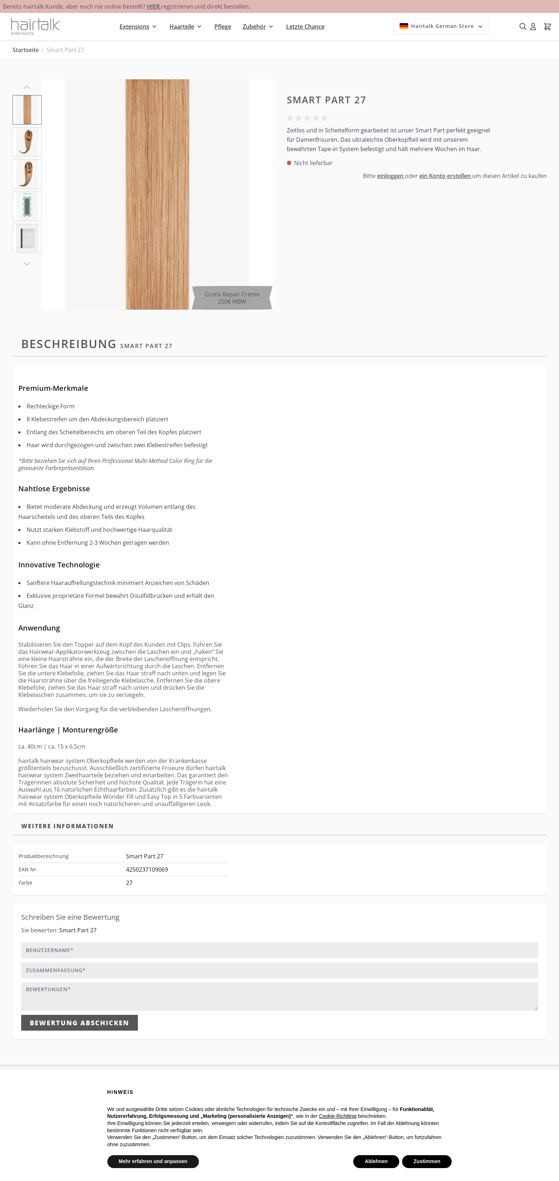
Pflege (222, 27)
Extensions (134, 27)
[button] (308, 118)
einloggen (391, 176)
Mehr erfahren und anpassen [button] (153, 1161)
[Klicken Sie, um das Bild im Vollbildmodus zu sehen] (157, 194)
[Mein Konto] (533, 26)
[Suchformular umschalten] (523, 26)
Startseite (26, 49)
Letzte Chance (305, 27)
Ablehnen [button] (376, 1161)
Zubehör (254, 27)
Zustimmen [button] (427, 1161)
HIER (154, 6)
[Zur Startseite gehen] (36, 26)
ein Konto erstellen (445, 176)
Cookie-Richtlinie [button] (338, 1116)
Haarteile (181, 27)
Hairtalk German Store (442, 26)
